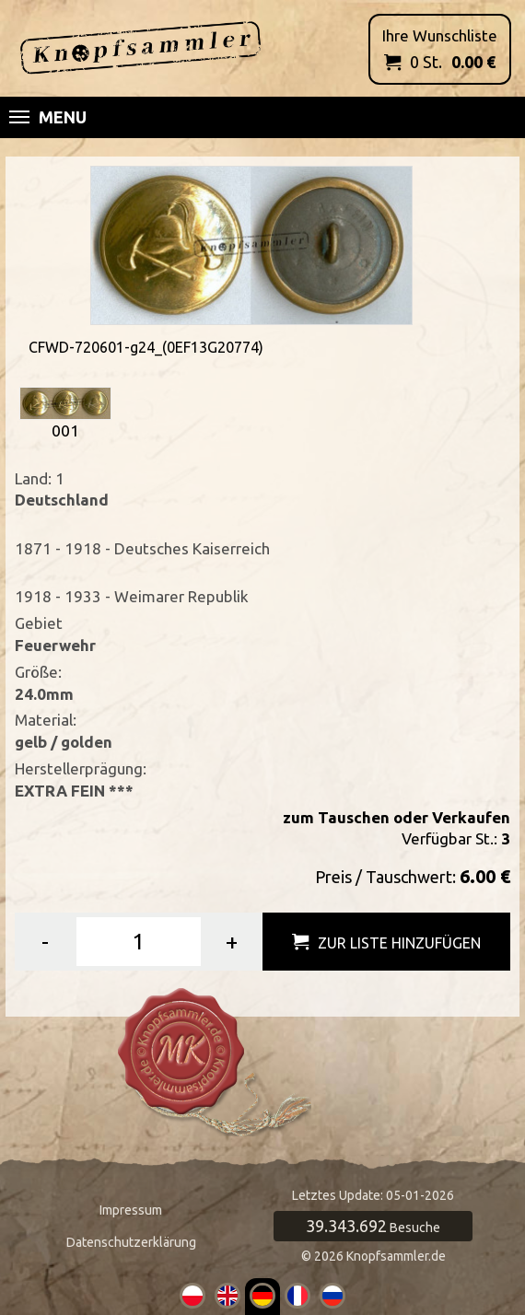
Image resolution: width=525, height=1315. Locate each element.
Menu (48, 117)
